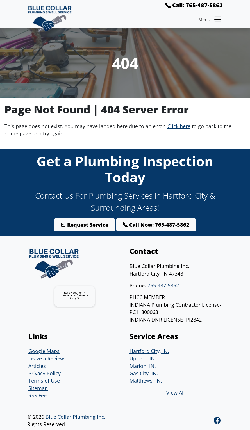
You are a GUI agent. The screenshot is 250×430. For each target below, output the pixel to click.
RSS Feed (39, 395)
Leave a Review (46, 358)
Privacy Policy (44, 373)
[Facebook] (217, 420)
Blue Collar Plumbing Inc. (75, 416)
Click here (178, 126)
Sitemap (38, 388)
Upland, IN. (142, 358)
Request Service (84, 224)
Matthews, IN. (145, 380)
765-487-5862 (163, 285)
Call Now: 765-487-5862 (156, 224)
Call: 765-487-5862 (194, 5)
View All (175, 392)
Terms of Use (44, 380)
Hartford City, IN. (149, 351)
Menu (210, 19)
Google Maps (44, 351)
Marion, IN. (142, 366)
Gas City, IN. (143, 373)
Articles (37, 366)
